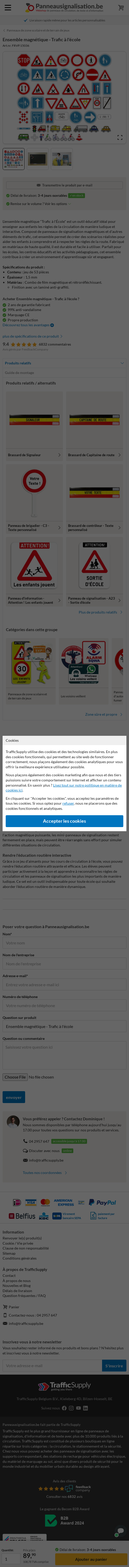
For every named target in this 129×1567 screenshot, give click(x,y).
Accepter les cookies (64, 821)
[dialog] (64, 783)
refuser (68, 803)
